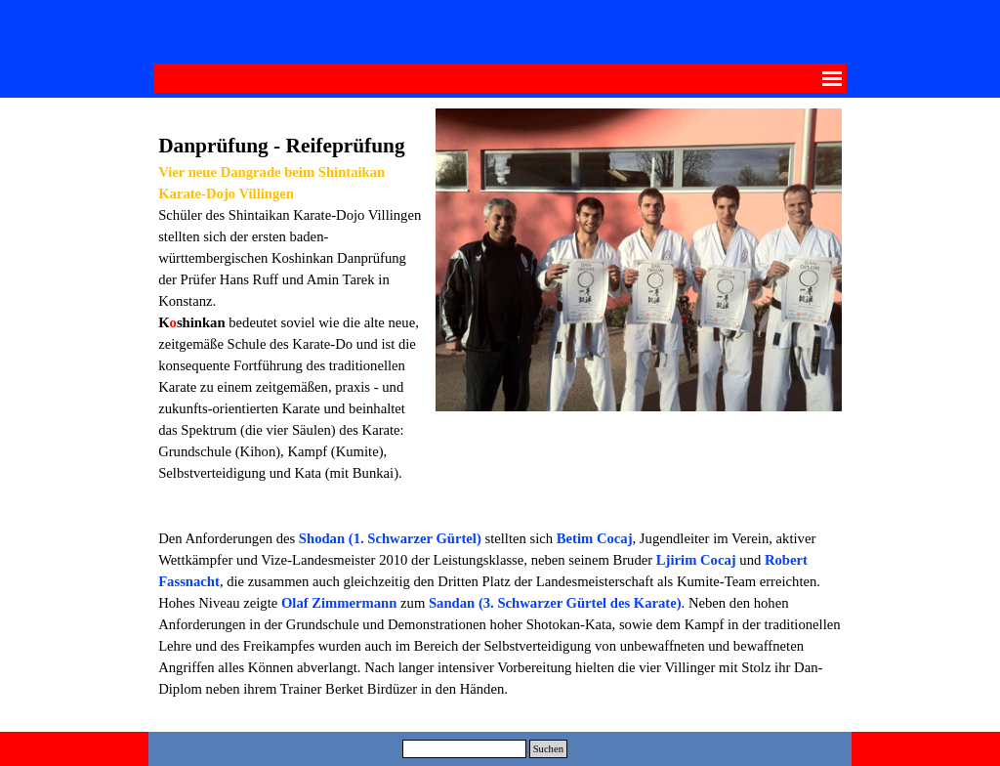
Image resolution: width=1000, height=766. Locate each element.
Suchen (548, 749)
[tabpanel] (292, 312)
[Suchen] (464, 749)
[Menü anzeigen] (832, 78)
